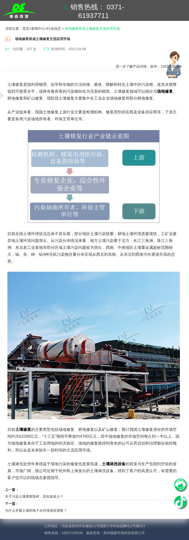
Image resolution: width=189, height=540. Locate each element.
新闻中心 (38, 28)
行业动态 (54, 28)
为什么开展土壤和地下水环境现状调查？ (36, 510)
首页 (25, 28)
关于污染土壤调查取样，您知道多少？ (34, 496)
